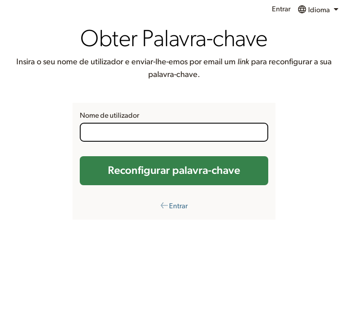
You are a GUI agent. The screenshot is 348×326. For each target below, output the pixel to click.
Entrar (281, 9)
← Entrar (174, 206)
